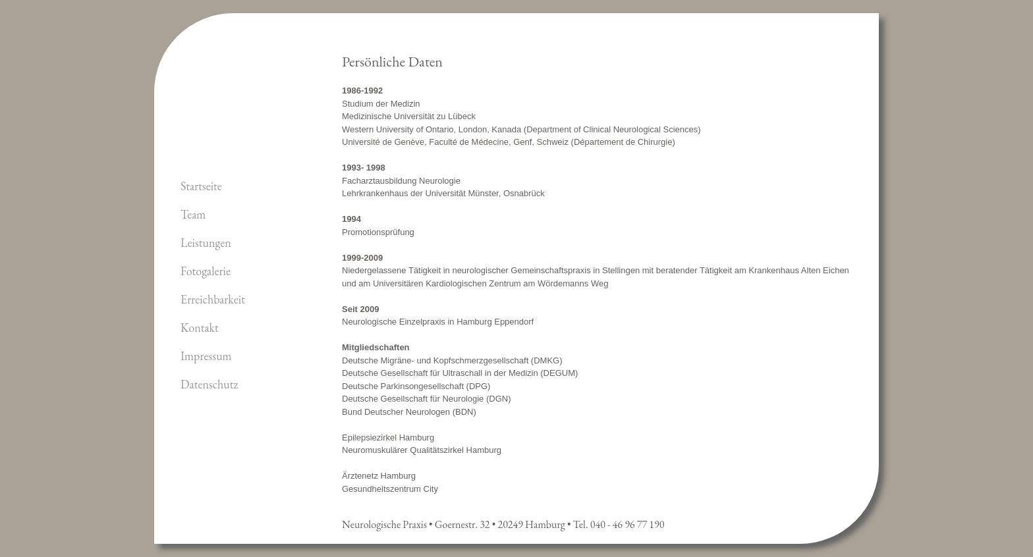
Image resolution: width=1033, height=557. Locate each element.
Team (193, 213)
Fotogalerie (206, 270)
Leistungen (206, 242)
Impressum (206, 355)
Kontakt (200, 327)
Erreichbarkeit (213, 298)
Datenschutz (209, 383)
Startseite (201, 185)
